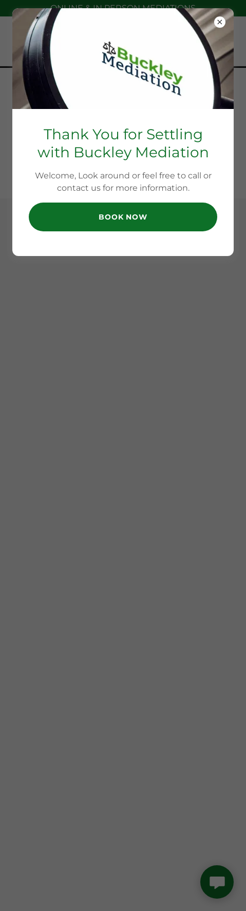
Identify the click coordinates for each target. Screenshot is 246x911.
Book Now (123, 217)
